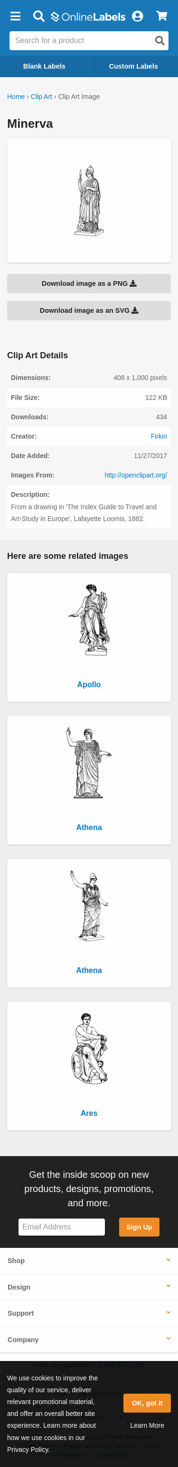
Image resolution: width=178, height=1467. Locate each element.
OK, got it (147, 1403)
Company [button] (23, 1339)
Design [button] (19, 1287)
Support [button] (21, 1313)
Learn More (147, 1425)
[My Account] (137, 16)
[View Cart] (161, 16)
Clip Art (41, 96)
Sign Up (139, 1227)
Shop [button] (16, 1260)
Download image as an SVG (89, 310)
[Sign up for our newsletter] (62, 1227)
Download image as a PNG (89, 283)
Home (16, 96)
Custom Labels (133, 66)
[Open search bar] (39, 16)
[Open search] (160, 40)
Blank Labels (44, 66)
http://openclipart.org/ (135, 475)
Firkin (159, 436)
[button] (15, 16)
